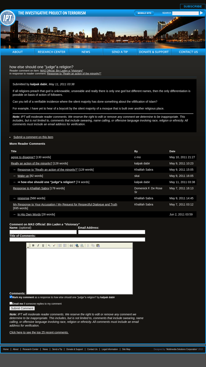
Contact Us (92, 349)
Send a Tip (57, 349)
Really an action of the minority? (31, 163)
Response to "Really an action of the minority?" (74, 73)
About (15, 349)
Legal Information (110, 349)
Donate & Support (74, 349)
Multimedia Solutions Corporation (181, 349)
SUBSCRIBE (193, 6)
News (45, 349)
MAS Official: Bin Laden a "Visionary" (61, 70)
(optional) (20, 227)
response (24, 198)
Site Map (126, 349)
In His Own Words (29, 214)
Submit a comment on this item (33, 137)
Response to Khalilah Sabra (31, 188)
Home (6, 349)
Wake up (23, 175)
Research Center (30, 349)
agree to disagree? (23, 157)
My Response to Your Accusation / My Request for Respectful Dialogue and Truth (65, 204)
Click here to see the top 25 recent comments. (39, 332)
